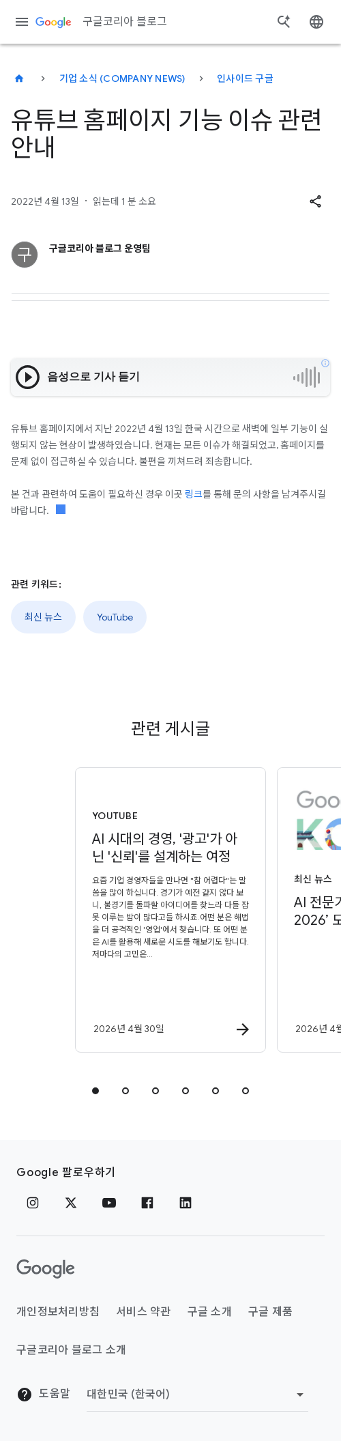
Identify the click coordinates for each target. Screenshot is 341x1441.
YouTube (115, 617)
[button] (315, 201)
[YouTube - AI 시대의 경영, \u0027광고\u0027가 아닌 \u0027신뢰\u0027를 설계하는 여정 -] (170, 910)
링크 (194, 494)
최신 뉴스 (43, 617)
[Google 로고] (45, 1269)
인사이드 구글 (245, 78)
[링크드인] (185, 1202)
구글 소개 (210, 1312)
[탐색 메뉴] (21, 21)
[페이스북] (147, 1202)
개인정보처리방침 (58, 1312)
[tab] (95, 1091)
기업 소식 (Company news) (122, 78)
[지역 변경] (197, 1394)
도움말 (43, 1394)
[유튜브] (109, 1202)
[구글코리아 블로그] (19, 78)
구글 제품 (270, 1312)
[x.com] (71, 1202)
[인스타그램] (32, 1202)
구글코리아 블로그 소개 (71, 1350)
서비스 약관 (143, 1312)
